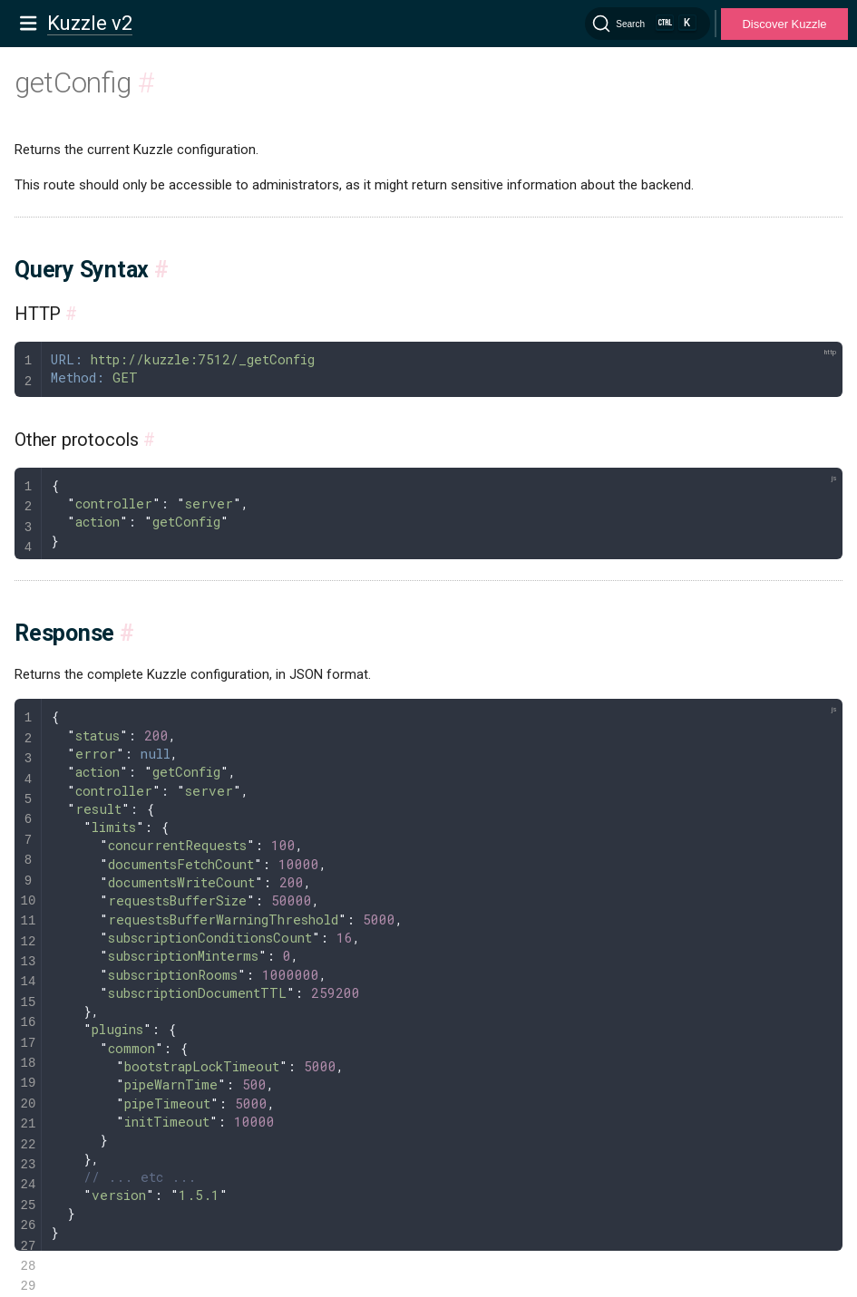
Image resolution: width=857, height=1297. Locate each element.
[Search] (647, 23)
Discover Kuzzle (784, 24)
